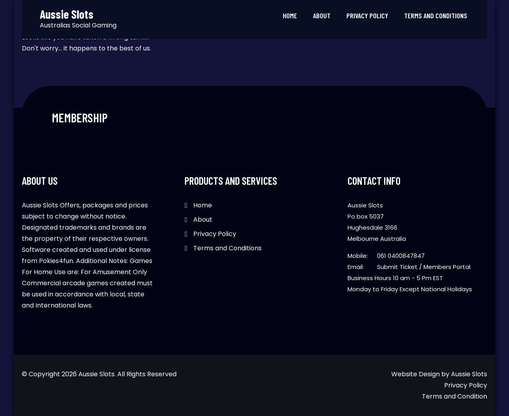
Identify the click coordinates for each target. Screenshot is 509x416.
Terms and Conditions (435, 15)
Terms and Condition (454, 396)
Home (290, 15)
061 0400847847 (401, 256)
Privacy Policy (367, 15)
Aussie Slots (469, 374)
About (321, 15)
